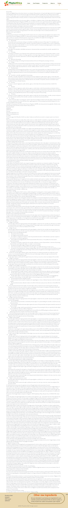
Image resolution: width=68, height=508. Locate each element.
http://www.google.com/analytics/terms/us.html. (39, 440)
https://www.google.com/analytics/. (27, 441)
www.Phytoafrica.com (14, 114)
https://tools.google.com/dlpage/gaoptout (36, 430)
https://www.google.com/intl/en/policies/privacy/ (16, 440)
